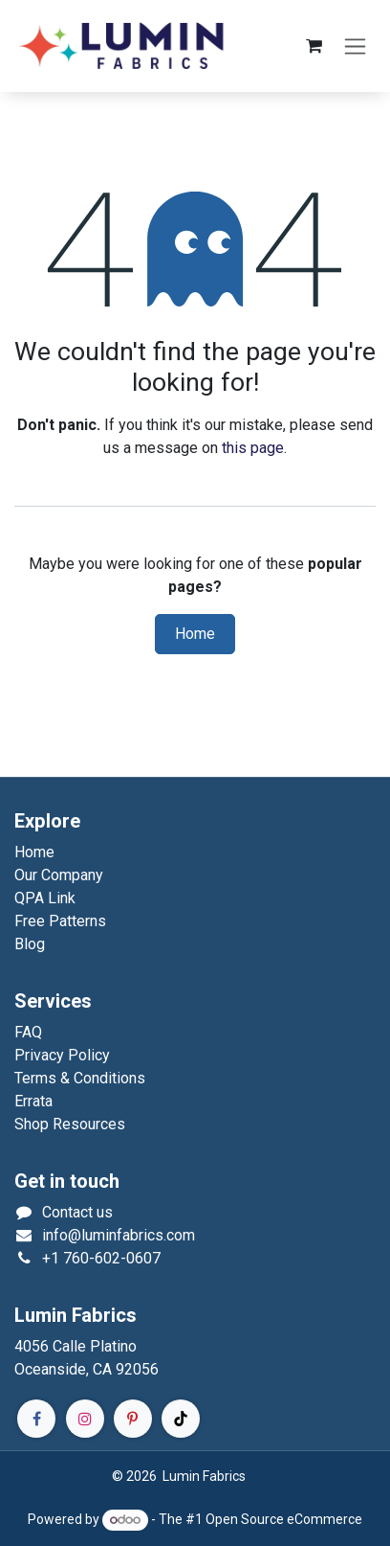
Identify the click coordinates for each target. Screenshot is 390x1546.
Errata (33, 1101)
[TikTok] (181, 1418)
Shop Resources (69, 1124)
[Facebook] (36, 1418)
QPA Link (45, 898)
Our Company (58, 875)
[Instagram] (85, 1418)
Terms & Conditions (79, 1078)
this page (253, 448)
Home (195, 634)
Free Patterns (60, 921)
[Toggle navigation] (355, 46)
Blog (29, 944)
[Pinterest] (133, 1418)
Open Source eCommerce (284, 1519)
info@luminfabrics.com (118, 1235)
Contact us (77, 1212)
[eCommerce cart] (313, 46)
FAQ (28, 1032)
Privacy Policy (62, 1055)
